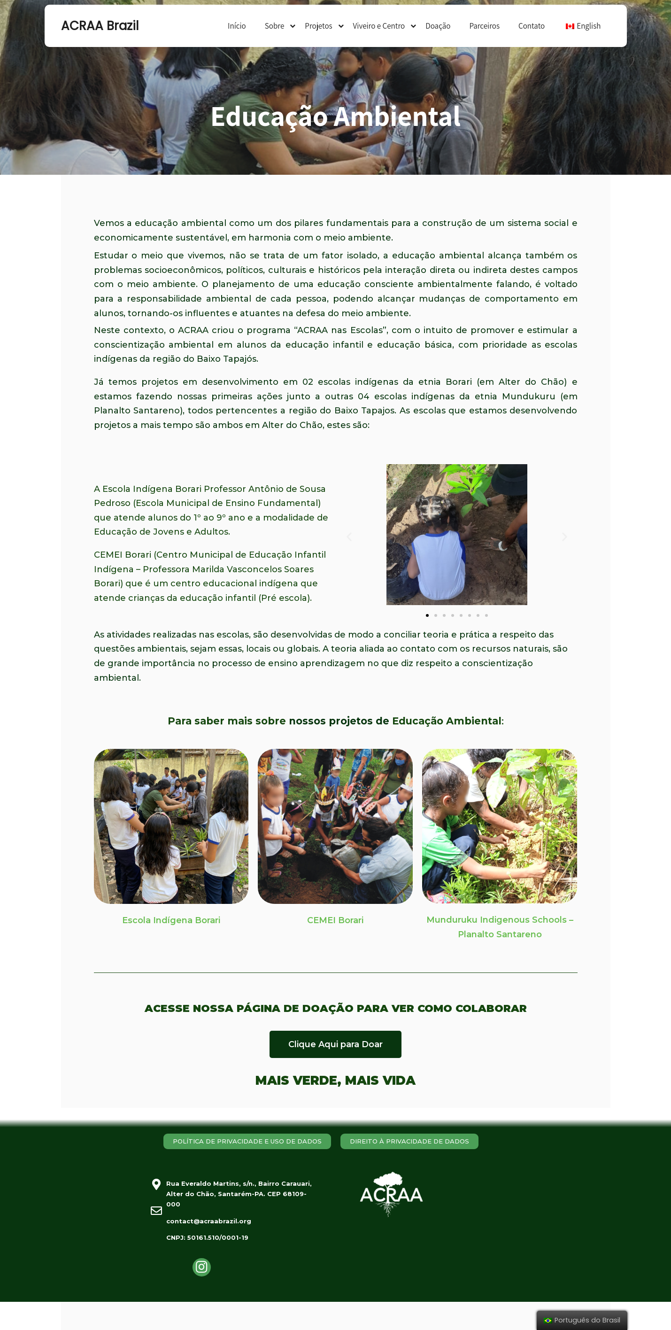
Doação (437, 26)
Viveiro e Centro (379, 26)
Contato (531, 26)
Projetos (318, 26)
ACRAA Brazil (100, 25)
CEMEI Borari (335, 920)
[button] (427, 615)
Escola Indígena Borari (171, 920)
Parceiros (484, 26)
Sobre (275, 26)
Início (237, 26)
